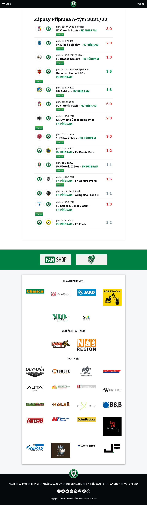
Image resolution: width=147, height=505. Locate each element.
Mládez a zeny (52, 483)
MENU (8, 4)
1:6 (109, 179)
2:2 (109, 222)
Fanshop (114, 483)
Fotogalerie (74, 483)
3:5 (109, 71)
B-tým (35, 483)
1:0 (109, 57)
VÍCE (139, 4)
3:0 (109, 28)
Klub (12, 483)
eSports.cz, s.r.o (90, 499)
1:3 (109, 89)
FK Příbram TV (95, 483)
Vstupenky (131, 483)
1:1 (109, 164)
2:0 (109, 43)
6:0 (109, 103)
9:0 (109, 136)
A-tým (23, 483)
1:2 (109, 150)
